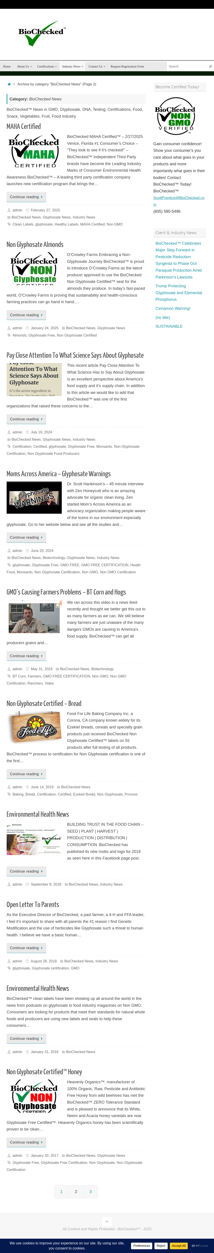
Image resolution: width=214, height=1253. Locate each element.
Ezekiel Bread (84, 794)
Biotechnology (54, 558)
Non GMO (115, 224)
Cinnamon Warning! (173, 308)
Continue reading (27, 197)
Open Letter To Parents (33, 905)
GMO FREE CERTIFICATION (104, 565)
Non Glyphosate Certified (77, 335)
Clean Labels (23, 224)
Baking (18, 794)
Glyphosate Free (41, 335)
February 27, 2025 (45, 210)
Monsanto (104, 446)
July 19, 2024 (41, 432)
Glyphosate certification (50, 968)
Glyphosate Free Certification (64, 1163)
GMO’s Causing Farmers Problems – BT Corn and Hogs (66, 592)
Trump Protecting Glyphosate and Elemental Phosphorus (179, 293)
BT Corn (19, 676)
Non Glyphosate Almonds (35, 245)
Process (131, 794)
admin (17, 210)
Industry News (84, 217)
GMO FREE (69, 565)
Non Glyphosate (110, 794)
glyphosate (44, 224)
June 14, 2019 (42, 787)
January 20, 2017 (44, 1155)
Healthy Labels (66, 224)
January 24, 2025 (44, 328)
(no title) (163, 317)
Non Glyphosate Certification (57, 572)
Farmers (34, 676)
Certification (22, 446)
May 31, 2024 (42, 669)
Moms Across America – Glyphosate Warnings (59, 474)
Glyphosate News (57, 217)
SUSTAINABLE (169, 326)
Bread (30, 794)
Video (49, 683)
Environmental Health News (38, 814)
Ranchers (35, 683)
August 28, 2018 (44, 961)
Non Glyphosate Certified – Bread (44, 704)
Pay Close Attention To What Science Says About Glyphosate (75, 355)
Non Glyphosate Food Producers (53, 453)
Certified (40, 446)
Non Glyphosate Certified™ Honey (44, 1072)
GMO (75, 968)
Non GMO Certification (118, 572)
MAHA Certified (24, 127)
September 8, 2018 (46, 884)
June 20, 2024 (42, 551)
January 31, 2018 (44, 1052)
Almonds (19, 335)
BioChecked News (26, 217)
